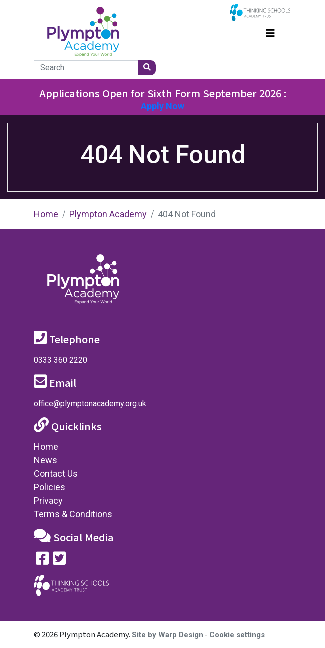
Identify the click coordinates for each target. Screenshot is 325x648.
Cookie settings (237, 635)
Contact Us (56, 473)
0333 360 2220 (60, 360)
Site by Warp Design (167, 635)
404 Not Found (187, 214)
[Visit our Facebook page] (42, 561)
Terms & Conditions (73, 514)
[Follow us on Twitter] (59, 561)
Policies (49, 487)
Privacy (48, 501)
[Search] (86, 68)
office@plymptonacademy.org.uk (90, 403)
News (45, 460)
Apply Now (162, 106)
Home (46, 214)
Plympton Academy (108, 214)
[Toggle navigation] (270, 32)
